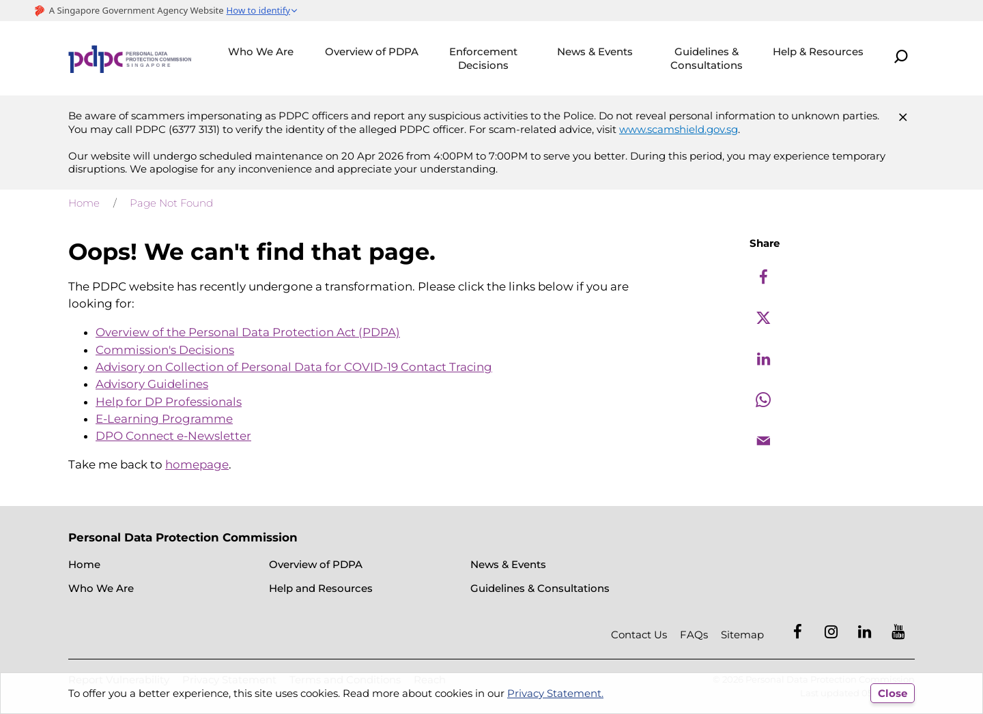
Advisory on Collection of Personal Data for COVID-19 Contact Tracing (294, 367)
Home (84, 202)
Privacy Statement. (555, 693)
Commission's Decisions (165, 350)
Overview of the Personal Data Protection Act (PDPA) (248, 332)
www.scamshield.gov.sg (678, 129)
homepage (197, 464)
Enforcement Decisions (483, 58)
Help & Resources (818, 51)
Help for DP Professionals (169, 401)
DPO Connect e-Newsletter (173, 436)
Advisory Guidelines (152, 384)
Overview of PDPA (371, 51)
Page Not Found (171, 202)
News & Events (595, 51)
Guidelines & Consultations (706, 58)
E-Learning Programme (164, 419)
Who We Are (261, 51)
